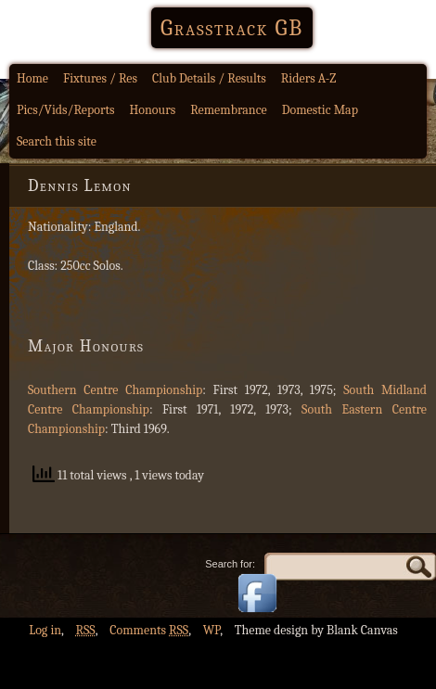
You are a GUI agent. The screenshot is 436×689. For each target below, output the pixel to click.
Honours (153, 110)
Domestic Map (320, 110)
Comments (148, 630)
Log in (45, 630)
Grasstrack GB (231, 28)
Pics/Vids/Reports (66, 110)
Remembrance (228, 110)
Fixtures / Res (100, 78)
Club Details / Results (209, 78)
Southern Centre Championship (115, 390)
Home (32, 78)
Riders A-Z (309, 78)
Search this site (56, 141)
